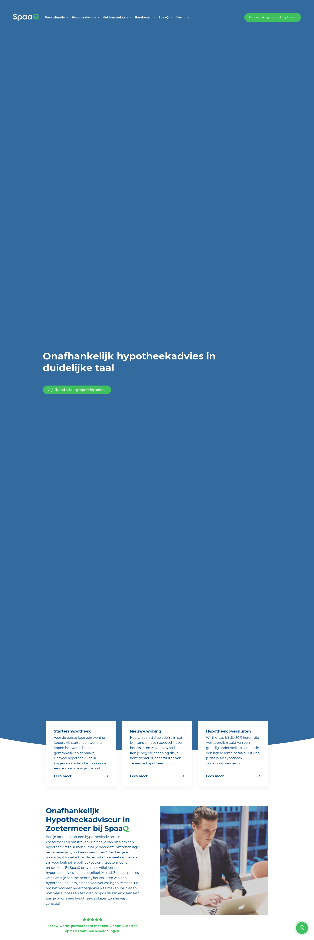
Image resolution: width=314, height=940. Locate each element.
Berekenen (145, 17)
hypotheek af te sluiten (64, 847)
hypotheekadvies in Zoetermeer (99, 862)
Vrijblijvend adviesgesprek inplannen (77, 390)
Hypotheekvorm (85, 17)
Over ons (182, 17)
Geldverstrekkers (117, 17)
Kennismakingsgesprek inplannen (272, 17)
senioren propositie (95, 893)
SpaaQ (165, 17)
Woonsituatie (56, 17)
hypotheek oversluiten (86, 852)
